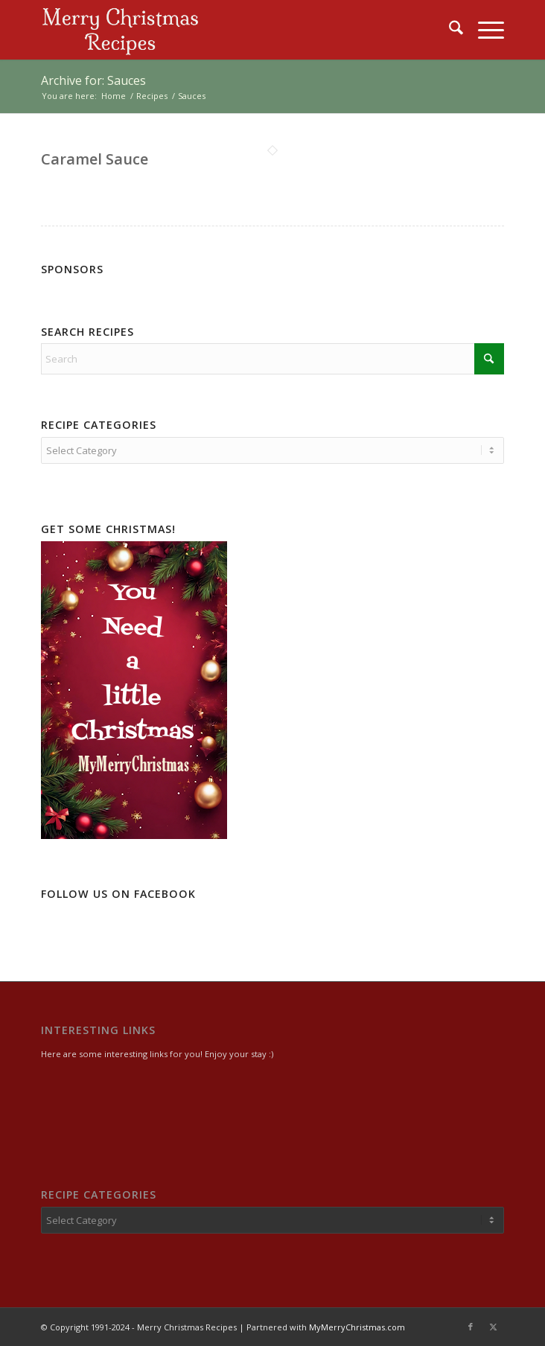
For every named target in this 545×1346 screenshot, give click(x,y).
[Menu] (483, 30)
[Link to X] (493, 1326)
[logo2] (226, 30)
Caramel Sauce (94, 159)
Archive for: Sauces (93, 80)
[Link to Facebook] (470, 1326)
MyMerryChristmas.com (357, 1327)
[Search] (448, 30)
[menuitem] (448, 30)
